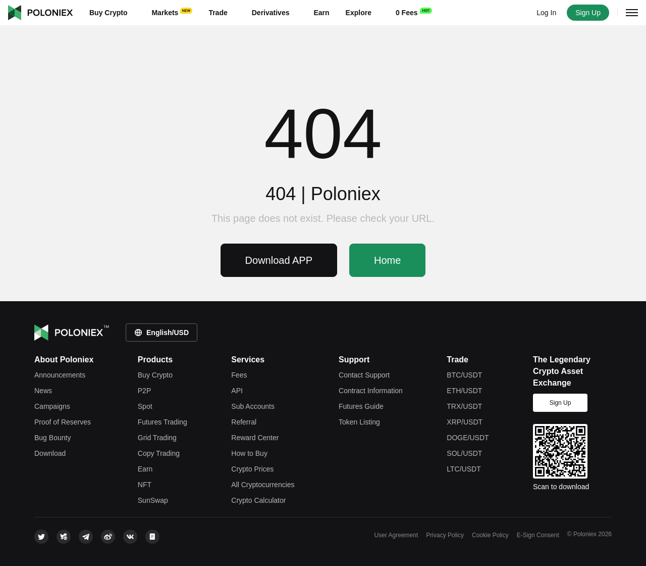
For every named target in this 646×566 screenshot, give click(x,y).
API (237, 391)
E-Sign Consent (538, 535)
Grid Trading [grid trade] (157, 438)
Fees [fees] (239, 375)
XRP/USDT (464, 422)
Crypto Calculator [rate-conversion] (258, 500)
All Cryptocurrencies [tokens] (262, 485)
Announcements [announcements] (59, 375)
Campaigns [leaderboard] (52, 406)
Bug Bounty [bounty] (52, 438)
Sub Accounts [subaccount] (253, 406)
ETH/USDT (464, 391)
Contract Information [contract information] (371, 391)
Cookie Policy (490, 535)
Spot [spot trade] (145, 406)
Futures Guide (361, 406)
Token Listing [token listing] (359, 422)
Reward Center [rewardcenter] (255, 438)
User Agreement (396, 535)
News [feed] (43, 391)
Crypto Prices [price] (252, 469)
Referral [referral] (243, 422)
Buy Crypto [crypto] (155, 375)
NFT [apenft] (144, 485)
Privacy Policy (445, 535)
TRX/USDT (464, 406)
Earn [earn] (145, 469)
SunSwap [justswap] (153, 500)
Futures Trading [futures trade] (162, 422)
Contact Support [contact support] (364, 375)
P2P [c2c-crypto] (144, 391)
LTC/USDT (463, 469)
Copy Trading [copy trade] (159, 453)
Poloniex (40, 12)
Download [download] (50, 453)
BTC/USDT (464, 375)
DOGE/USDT (468, 438)
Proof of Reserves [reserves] (62, 422)
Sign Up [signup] (560, 402)
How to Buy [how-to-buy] (249, 453)
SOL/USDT (464, 453)
